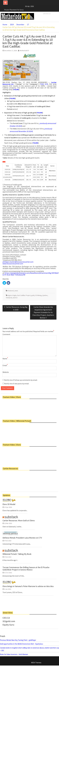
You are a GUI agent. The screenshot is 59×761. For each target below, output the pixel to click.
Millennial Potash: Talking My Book (17, 554)
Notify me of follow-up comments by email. (20, 380)
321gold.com (9, 621)
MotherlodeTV (24, 51)
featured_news (13, 291)
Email (5, 365)
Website (6, 372)
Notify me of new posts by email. (16, 383)
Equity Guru (8, 624)
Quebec (45, 295)
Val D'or (15, 298)
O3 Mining (38, 295)
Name (5, 358)
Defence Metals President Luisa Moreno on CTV (22, 538)
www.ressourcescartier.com (13, 263)
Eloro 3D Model (9, 504)
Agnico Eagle (12, 295)
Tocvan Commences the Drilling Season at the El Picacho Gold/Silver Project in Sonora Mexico (26, 568)
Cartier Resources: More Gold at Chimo (19, 520)
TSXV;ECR (9, 298)
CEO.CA (6, 617)
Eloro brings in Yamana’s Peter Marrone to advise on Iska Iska (28, 586)
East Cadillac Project (24, 295)
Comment (6, 334)
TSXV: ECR (44, 84)
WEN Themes (36, 662)
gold (32, 295)
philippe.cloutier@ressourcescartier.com (18, 262)
